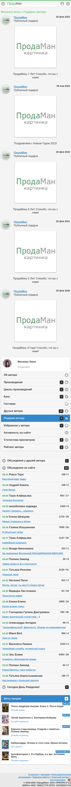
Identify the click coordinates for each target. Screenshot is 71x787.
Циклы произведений (33, 389)
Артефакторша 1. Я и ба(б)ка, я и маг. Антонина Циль (37, 755)
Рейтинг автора (33, 447)
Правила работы (41, 777)
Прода (14, 3)
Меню (3, 3)
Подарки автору (33, 418)
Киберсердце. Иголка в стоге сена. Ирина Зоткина (39, 743)
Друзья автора (33, 411)
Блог (33, 396)
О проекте (33, 774)
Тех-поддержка (57, 780)
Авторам (45, 774)
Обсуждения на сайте (38, 468)
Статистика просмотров (33, 440)
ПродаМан (20, 17)
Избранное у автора (33, 425)
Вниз (67, 783)
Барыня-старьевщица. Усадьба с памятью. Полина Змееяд (35, 730)
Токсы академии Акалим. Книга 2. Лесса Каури (37, 706)
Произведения (33, 382)
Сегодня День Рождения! (38, 687)
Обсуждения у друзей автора (39, 461)
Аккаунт (62, 3)
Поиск (68, 3)
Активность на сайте (17, 432)
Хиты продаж (36, 699)
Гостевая (9, 403)
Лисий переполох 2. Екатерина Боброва (33, 717)
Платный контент (61, 777)
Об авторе (10, 375)
